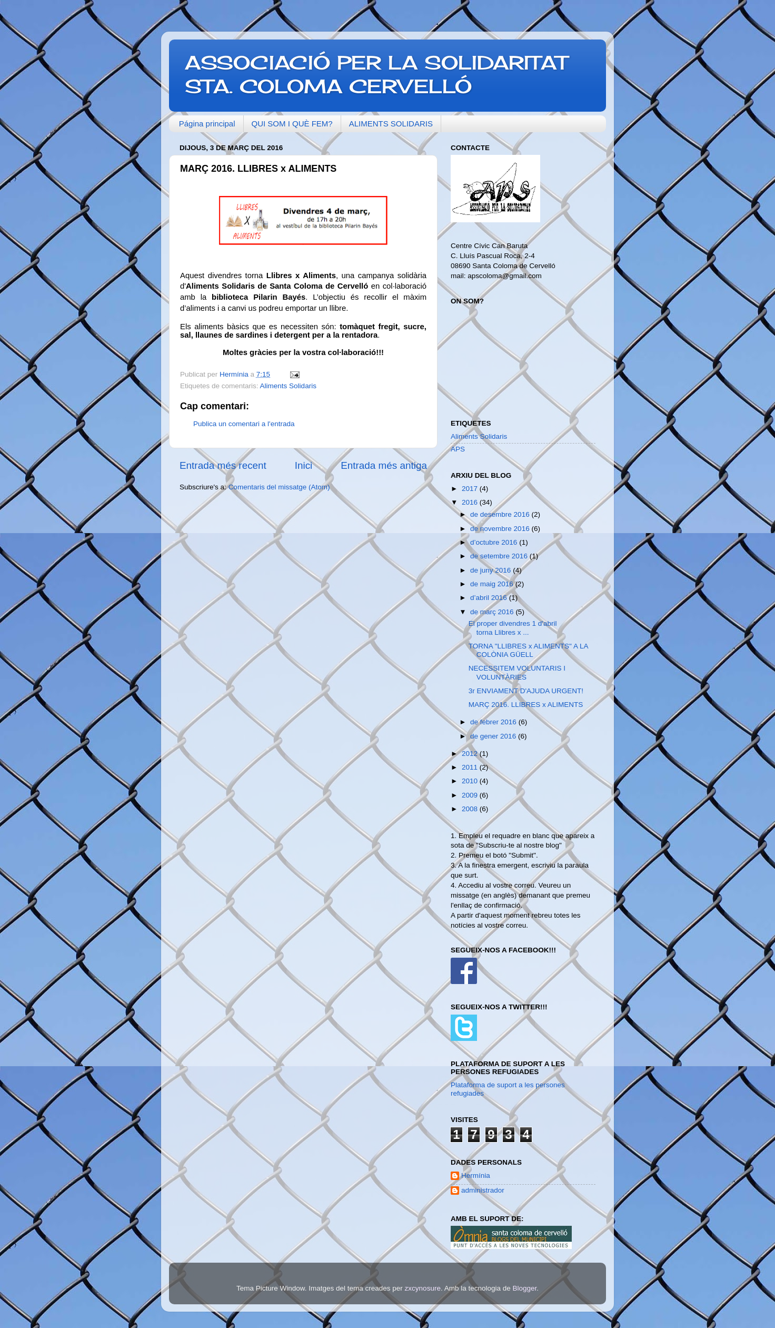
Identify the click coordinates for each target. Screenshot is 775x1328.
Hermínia (475, 1175)
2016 (471, 502)
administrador (482, 1190)
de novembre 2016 (500, 529)
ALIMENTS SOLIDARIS (391, 123)
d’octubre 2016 (494, 542)
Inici (304, 465)
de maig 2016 (492, 584)
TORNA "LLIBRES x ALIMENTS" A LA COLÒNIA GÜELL (528, 650)
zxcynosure (423, 1288)
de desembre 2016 (500, 514)
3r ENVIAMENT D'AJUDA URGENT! (526, 691)
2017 (471, 489)
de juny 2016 (491, 570)
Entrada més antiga (384, 465)
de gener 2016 (494, 736)
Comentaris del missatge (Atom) (279, 487)
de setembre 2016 (500, 556)
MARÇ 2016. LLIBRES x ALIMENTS (526, 705)
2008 (471, 809)
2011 (471, 767)
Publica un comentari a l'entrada (243, 424)
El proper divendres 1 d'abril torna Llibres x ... (513, 627)
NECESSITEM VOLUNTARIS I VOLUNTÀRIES (517, 672)
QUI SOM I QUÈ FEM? (292, 123)
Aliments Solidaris (288, 386)
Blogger (524, 1288)
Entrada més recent (223, 465)
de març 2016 (492, 612)
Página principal (207, 123)
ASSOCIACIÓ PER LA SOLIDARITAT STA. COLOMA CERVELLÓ (376, 74)
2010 (471, 781)
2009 (471, 795)
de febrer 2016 (494, 722)
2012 (471, 754)
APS (458, 449)
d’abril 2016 (489, 598)
